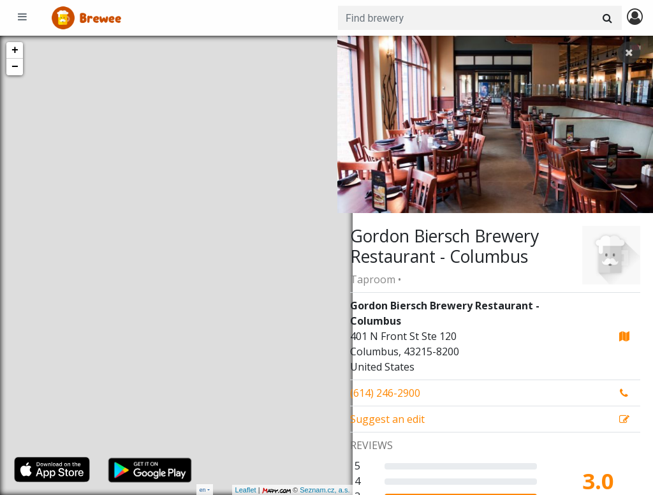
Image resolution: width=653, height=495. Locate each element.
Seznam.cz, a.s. (309, 490)
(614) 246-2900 (385, 393)
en (203, 489)
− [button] (14, 67)
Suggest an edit (387, 419)
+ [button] (14, 50)
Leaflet (229, 490)
